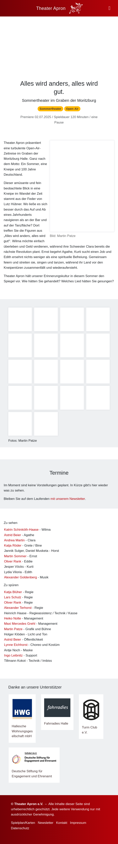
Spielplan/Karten (23, 823)
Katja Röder (12, 545)
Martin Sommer (15, 556)
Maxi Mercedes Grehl (19, 623)
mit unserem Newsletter (68, 499)
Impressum (78, 823)
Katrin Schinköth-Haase (21, 529)
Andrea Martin (14, 540)
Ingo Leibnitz (13, 655)
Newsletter (45, 823)
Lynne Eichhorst (16, 645)
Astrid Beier (12, 535)
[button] (109, 8)
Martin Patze (13, 629)
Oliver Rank (12, 561)
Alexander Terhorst (18, 608)
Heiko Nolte (12, 618)
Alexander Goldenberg (20, 577)
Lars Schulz (12, 597)
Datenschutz (20, 828)
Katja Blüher (13, 592)
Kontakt (61, 823)
